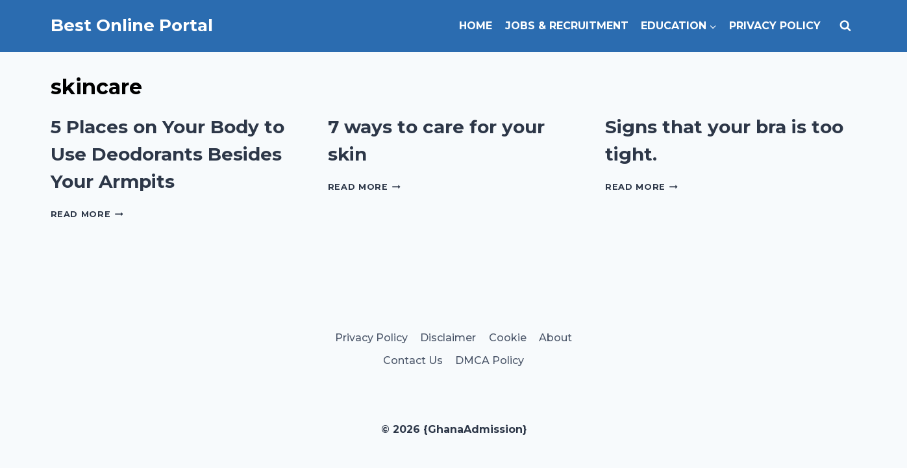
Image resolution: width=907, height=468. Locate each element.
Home (475, 26)
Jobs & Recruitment (566, 26)
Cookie (508, 338)
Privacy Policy (775, 26)
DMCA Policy (489, 360)
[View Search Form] (845, 26)
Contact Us (413, 360)
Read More (87, 214)
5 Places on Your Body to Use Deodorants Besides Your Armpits (167, 154)
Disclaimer (448, 338)
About (555, 338)
